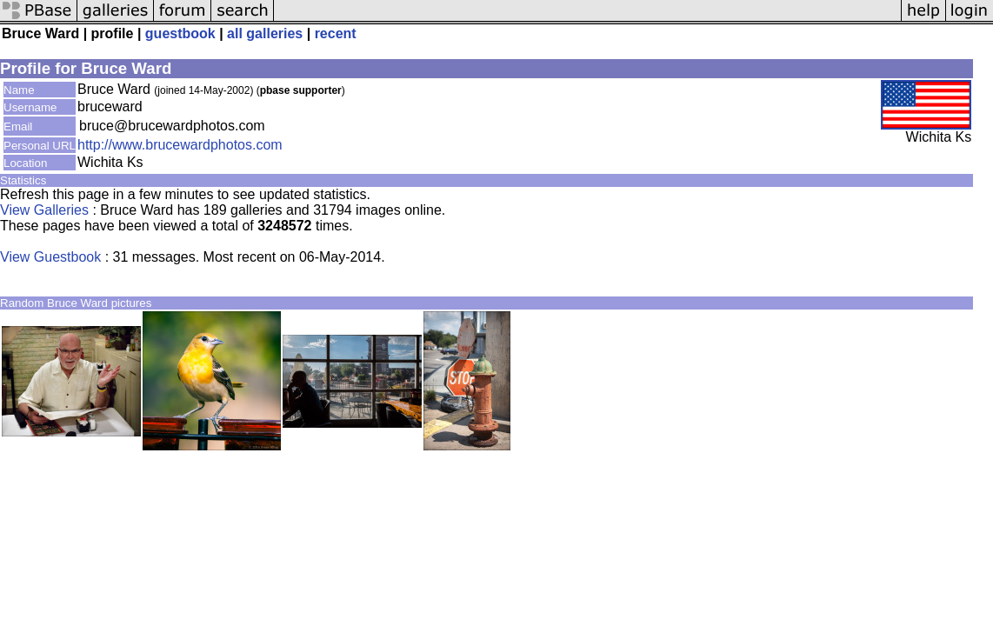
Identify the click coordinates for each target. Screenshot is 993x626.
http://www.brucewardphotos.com (180, 144)
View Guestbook (50, 257)
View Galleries (44, 210)
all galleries (265, 33)
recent (336, 33)
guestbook (180, 33)
